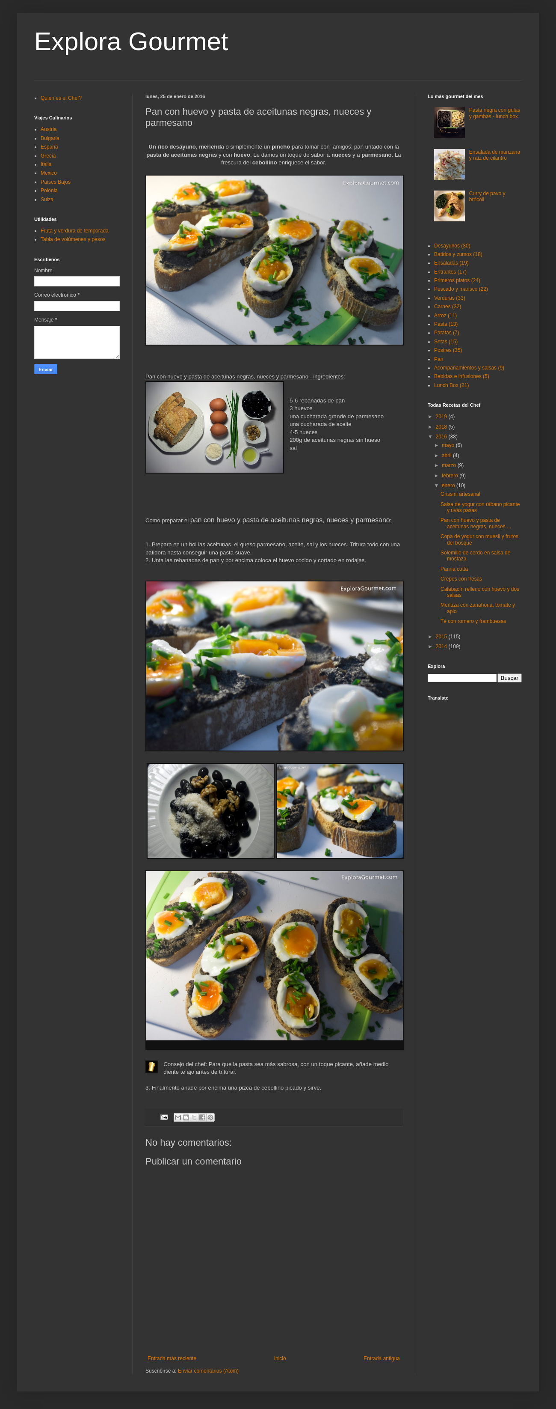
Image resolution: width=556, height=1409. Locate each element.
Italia (46, 164)
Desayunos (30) (452, 246)
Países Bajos (56, 182)
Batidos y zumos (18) (458, 254)
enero (449, 486)
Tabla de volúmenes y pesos (73, 239)
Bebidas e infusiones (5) (461, 376)
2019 (442, 417)
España (49, 147)
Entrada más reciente (172, 1358)
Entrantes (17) (450, 272)
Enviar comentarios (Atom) (208, 1371)
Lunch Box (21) (451, 385)
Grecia (48, 156)
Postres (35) (448, 350)
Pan (438, 359)
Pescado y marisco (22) (461, 289)
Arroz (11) (445, 316)
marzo (450, 465)
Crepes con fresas (461, 579)
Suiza (47, 200)
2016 (442, 437)
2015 (442, 637)
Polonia (49, 191)
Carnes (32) (447, 307)
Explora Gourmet (131, 41)
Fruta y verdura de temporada (75, 231)
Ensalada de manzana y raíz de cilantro (494, 155)
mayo (449, 445)
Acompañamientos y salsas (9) (469, 368)
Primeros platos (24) (457, 280)
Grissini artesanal (460, 494)
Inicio (280, 1358)
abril (447, 456)
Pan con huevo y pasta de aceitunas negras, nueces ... (476, 523)
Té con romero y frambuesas (473, 621)
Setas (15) (446, 342)
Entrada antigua (382, 1358)
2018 (442, 427)
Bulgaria (50, 138)
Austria (48, 129)
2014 (442, 646)
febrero (450, 476)
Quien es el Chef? (61, 98)
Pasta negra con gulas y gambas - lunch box (494, 113)
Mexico (49, 173)
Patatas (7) (446, 333)
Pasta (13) (446, 324)
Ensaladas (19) (451, 263)
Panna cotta (454, 569)
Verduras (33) (449, 298)
